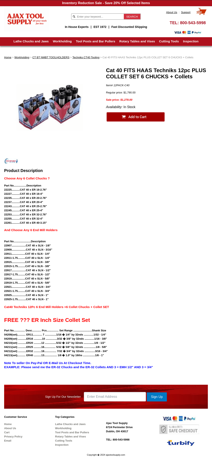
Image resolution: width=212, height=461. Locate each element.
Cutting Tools (169, 41)
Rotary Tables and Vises (137, 41)
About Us (171, 12)
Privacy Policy (13, 436)
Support (185, 12)
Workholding (62, 41)
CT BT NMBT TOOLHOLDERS (50, 57)
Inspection (191, 41)
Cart (7, 432)
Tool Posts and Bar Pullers (95, 41)
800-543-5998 (193, 22)
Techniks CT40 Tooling (86, 57)
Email (7, 440)
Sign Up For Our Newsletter (63, 396)
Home (7, 57)
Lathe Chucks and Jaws (31, 41)
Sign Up (157, 397)
